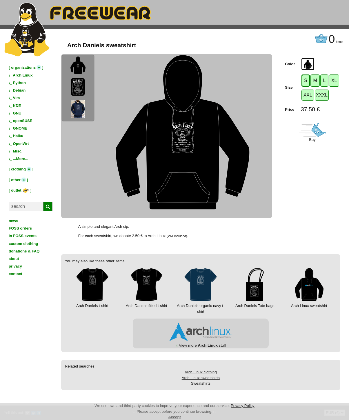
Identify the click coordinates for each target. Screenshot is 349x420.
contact (15, 274)
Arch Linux (22, 75)
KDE (17, 105)
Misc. (18, 151)
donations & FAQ (24, 251)
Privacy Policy (243, 405)
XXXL (322, 94)
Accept (174, 417)
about (14, 259)
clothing (18, 169)
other (16, 180)
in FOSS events (23, 236)
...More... (20, 159)
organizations (23, 67)
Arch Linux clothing (201, 372)
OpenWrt (21, 143)
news (13, 221)
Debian (19, 90)
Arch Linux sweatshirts (201, 378)
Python (19, 83)
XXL (307, 94)
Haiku (18, 136)
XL (334, 80)
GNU (17, 113)
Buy (312, 139)
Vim (16, 98)
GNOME (20, 128)
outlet (20, 190)
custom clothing (23, 243)
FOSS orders (20, 228)
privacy (15, 266)
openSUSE (22, 121)
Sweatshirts (200, 383)
